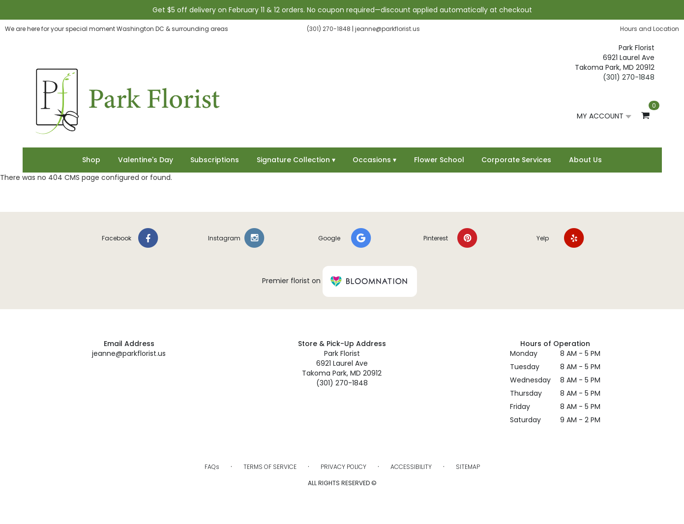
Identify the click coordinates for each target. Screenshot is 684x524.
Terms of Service (270, 467)
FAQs (212, 467)
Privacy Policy (343, 467)
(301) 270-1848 (329, 29)
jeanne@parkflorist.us (387, 29)
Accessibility (411, 467)
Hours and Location (649, 29)
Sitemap (468, 467)
